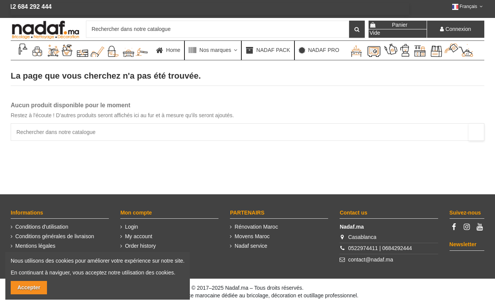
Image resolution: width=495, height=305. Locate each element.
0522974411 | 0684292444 (380, 248)
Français (468, 6)
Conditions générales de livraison (54, 236)
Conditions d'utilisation (41, 227)
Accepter (29, 287)
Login (131, 227)
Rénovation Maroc (256, 227)
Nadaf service (251, 246)
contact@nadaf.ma (370, 260)
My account (138, 236)
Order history (140, 246)
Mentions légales (35, 246)
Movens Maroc (252, 236)
